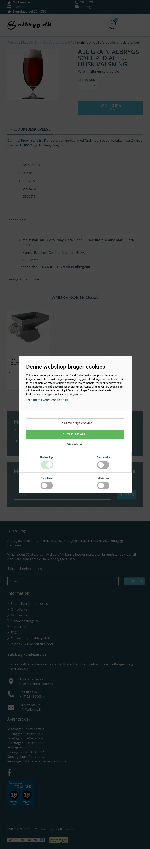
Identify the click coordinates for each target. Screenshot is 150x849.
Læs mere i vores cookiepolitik (47, 400)
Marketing (103, 478)
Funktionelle (103, 457)
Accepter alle (75, 434)
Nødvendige (46, 457)
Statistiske (47, 478)
